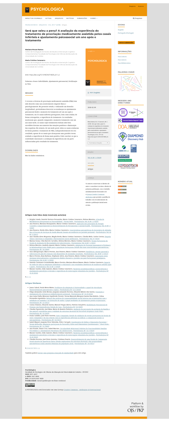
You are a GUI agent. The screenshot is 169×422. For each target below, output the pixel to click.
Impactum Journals (33, 18)
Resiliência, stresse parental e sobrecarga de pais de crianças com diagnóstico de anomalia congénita (69, 253)
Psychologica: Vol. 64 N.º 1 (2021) (83, 243)
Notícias (70, 18)
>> (30, 277)
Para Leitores (122, 57)
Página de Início (31, 25)
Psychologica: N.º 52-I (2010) (70, 290)
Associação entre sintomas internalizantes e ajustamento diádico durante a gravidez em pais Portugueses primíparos (69, 257)
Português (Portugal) (126, 33)
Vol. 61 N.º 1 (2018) (54, 25)
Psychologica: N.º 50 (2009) (39, 249)
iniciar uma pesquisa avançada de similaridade (56, 353)
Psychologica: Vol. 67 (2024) (89, 239)
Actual (48, 18)
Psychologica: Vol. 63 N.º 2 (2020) (86, 221)
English (121, 30)
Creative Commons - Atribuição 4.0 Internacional (82, 390)
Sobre (93, 18)
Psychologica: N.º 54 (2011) (51, 320)
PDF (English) (95, 93)
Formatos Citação (95, 143)
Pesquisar (137, 18)
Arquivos (59, 18)
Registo (132, 6)
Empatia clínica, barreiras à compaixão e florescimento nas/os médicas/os (70, 238)
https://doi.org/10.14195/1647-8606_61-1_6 (44, 75)
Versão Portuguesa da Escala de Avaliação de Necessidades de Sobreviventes (69, 242)
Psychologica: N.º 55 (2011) (39, 303)
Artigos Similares (33, 283)
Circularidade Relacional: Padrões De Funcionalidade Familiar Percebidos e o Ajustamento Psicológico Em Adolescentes (68, 329)
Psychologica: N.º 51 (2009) (39, 326)
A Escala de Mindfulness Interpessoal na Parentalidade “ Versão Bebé (67, 220)
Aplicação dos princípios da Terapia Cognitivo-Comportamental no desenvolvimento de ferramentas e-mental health (67, 225)
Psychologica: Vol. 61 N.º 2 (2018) (48, 267)
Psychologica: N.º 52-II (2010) (82, 294)
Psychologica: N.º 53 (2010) (39, 313)
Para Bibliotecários (124, 63)
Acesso (141, 6)
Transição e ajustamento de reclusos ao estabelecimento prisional (67, 293)
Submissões (82, 18)
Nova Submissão (126, 42)
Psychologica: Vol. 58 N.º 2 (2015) (96, 254)
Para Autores (122, 60)
